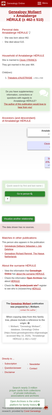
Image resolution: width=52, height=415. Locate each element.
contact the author (28, 310)
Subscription (11, 364)
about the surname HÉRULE (30, 274)
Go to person (25, 194)
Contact (33, 368)
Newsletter (35, 364)
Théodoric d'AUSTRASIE (20, 78)
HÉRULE (15, 281)
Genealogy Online (16, 3)
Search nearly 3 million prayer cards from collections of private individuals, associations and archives (25, 391)
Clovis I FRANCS (27, 60)
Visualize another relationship (18, 219)
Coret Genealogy (32, 411)
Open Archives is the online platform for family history (25, 403)
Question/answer (13, 368)
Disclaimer (10, 372)
